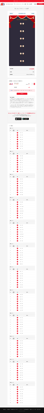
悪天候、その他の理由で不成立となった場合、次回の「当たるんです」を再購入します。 (22, 90)
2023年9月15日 (22, 13)
